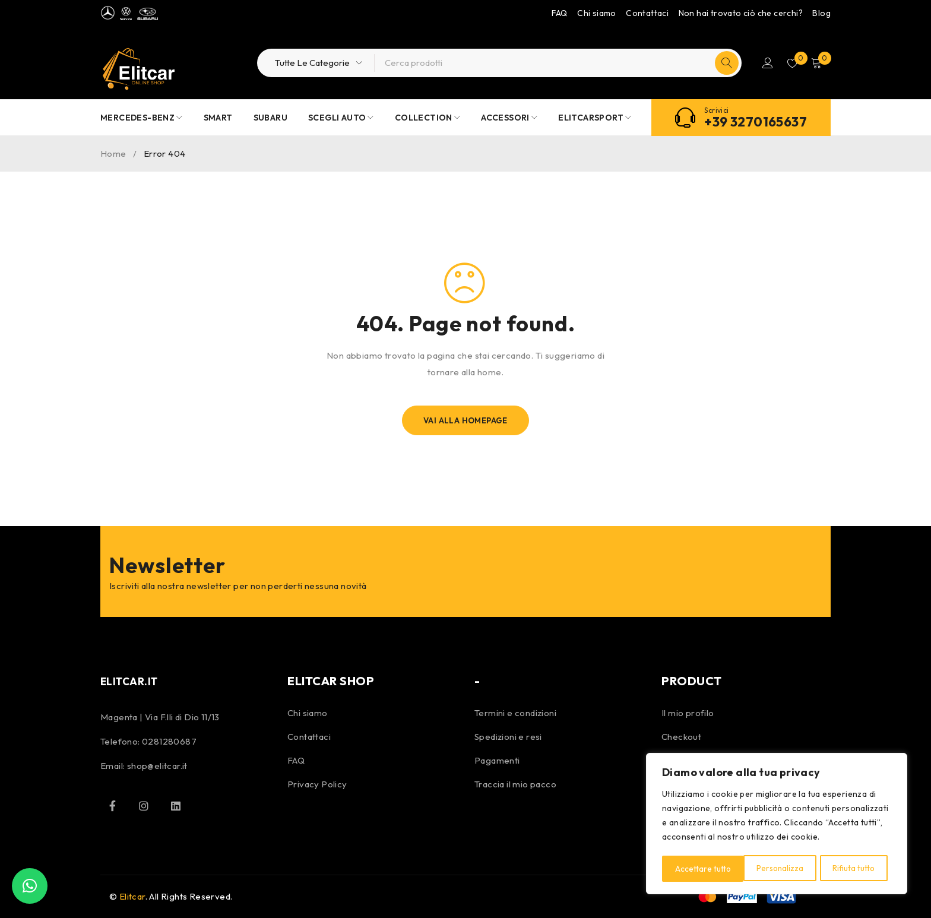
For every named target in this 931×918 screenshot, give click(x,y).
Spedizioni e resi (508, 736)
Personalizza (698, 868)
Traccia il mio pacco (515, 784)
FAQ (560, 13)
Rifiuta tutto (772, 868)
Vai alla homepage (465, 420)
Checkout (681, 736)
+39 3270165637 (755, 122)
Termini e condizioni (515, 712)
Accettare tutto (851, 868)
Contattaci (647, 13)
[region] (776, 824)
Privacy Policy (317, 784)
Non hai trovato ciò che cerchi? (741, 13)
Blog (821, 13)
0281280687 (169, 741)
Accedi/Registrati (763, 63)
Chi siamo (596, 13)
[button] (30, 886)
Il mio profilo (687, 712)
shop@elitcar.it (157, 765)
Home (113, 153)
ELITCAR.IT (132, 680)
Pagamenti (497, 760)
